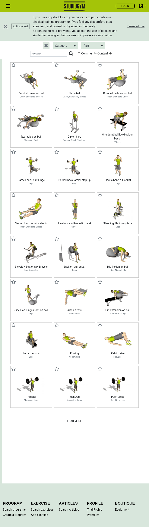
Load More (74, 421)
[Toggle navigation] (8, 6)
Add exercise (39, 515)
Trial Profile (94, 509)
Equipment (122, 509)
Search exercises (42, 509)
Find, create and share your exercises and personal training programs (74, 6)
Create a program (14, 515)
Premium (93, 515)
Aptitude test (20, 26)
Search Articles (69, 509)
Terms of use (135, 26)
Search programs (14, 509)
